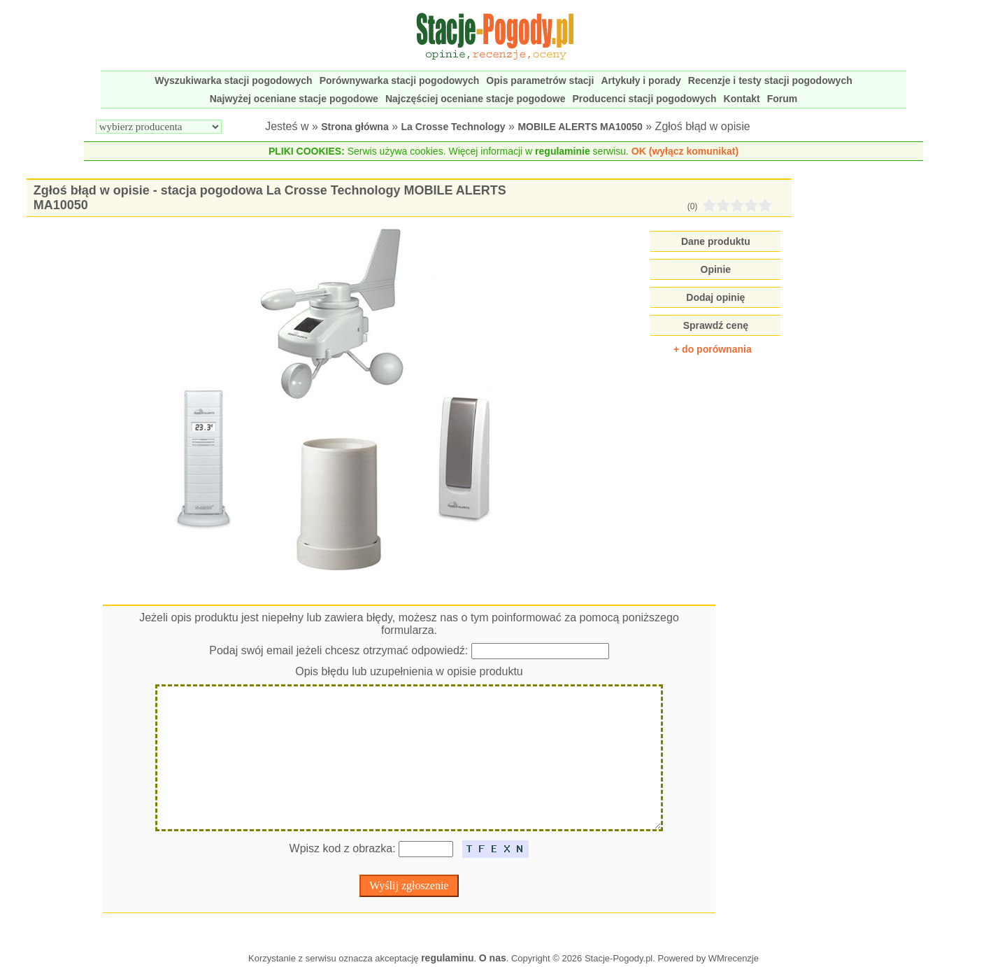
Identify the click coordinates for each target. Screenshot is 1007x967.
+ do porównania (712, 349)
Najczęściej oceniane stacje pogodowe (475, 98)
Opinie (716, 269)
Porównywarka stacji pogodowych (400, 80)
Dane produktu (715, 241)
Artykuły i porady (640, 80)
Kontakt (742, 98)
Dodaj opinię (715, 297)
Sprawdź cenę (715, 325)
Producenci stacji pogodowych (644, 98)
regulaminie (562, 151)
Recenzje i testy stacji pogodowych (770, 80)
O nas (492, 958)
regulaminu (447, 958)
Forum (782, 98)
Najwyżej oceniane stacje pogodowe (294, 98)
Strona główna (354, 126)
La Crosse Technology (453, 126)
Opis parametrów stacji (540, 80)
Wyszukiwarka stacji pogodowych (233, 80)
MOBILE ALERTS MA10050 (579, 126)
